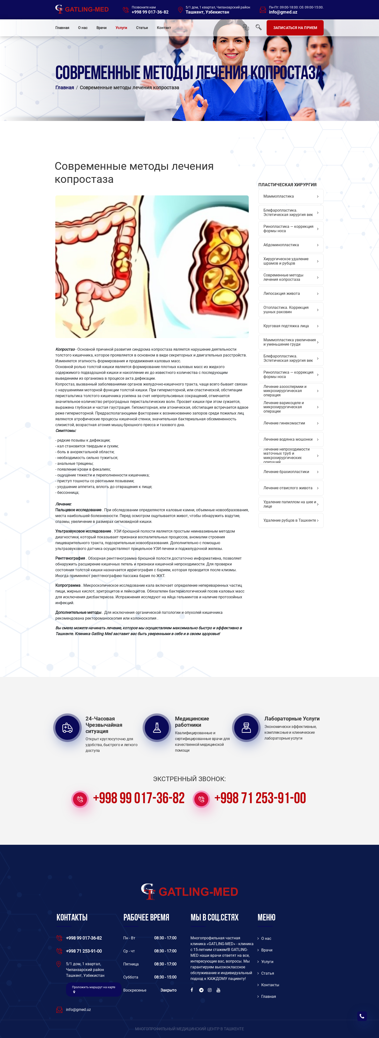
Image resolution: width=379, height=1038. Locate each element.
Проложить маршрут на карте (93, 989)
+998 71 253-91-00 (260, 799)
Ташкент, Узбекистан (207, 12)
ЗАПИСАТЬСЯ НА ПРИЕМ (295, 28)
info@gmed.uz (283, 12)
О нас (82, 28)
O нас (264, 938)
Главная (62, 28)
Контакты (268, 985)
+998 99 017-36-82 (150, 12)
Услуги (121, 28)
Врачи (101, 28)
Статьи (142, 28)
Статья (265, 973)
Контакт (164, 28)
